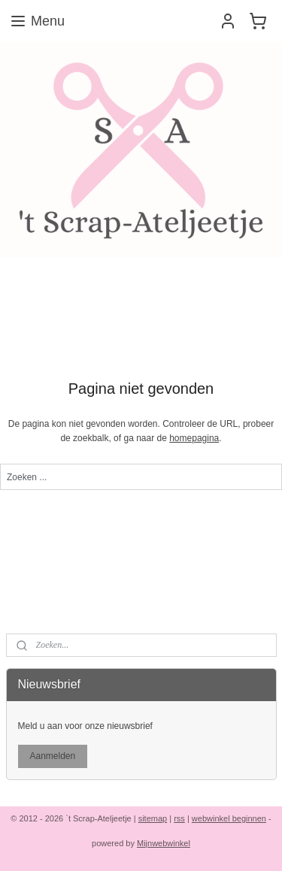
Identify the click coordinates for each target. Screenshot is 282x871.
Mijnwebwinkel (163, 843)
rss (179, 818)
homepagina (194, 438)
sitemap (153, 818)
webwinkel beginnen (229, 818)
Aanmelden (52, 756)
